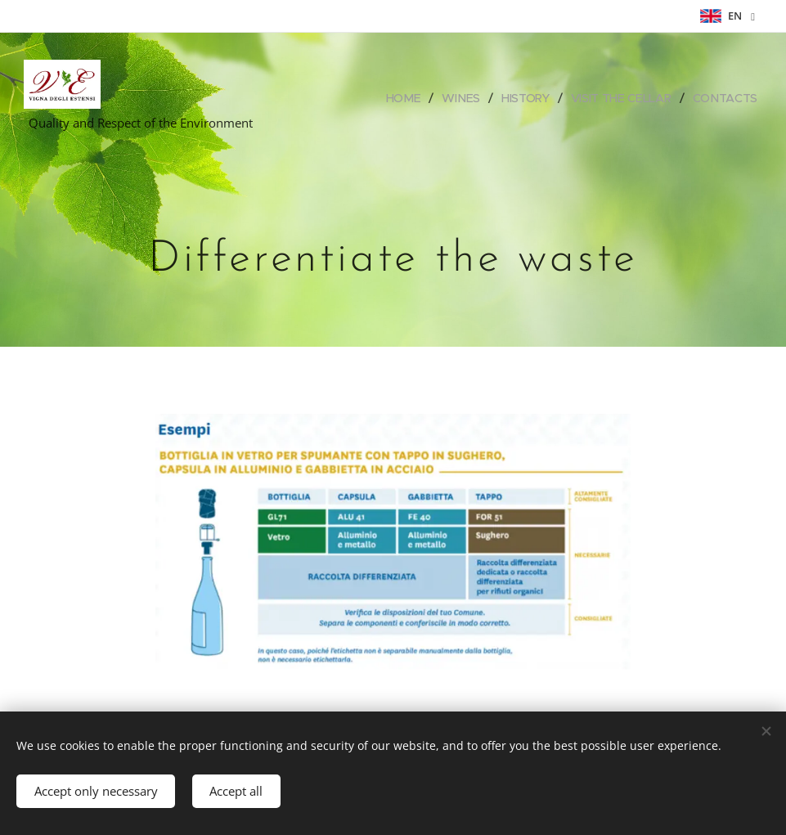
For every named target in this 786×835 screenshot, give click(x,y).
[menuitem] (405, 98)
